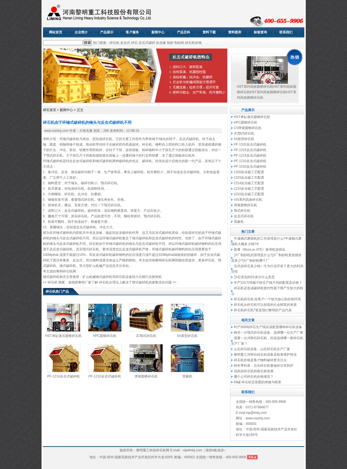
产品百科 (183, 32)
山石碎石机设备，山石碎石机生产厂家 (262, 349)
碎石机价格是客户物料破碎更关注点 (260, 360)
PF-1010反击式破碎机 (250, 166)
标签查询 (260, 32)
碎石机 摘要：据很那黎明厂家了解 (73, 282)
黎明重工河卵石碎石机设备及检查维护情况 (265, 355)
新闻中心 (158, 32)
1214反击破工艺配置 (249, 183)
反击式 (125, 43)
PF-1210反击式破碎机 (104, 376)
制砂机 (179, 43)
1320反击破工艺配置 (249, 172)
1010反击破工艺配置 (249, 194)
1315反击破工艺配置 (249, 177)
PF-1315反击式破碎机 (250, 150)
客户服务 (132, 32)
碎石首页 (49, 110)
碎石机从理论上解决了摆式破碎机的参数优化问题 (135, 282)
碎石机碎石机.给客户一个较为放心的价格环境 (267, 299)
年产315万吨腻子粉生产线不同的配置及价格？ (268, 283)
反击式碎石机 (244, 216)
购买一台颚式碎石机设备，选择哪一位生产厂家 (268, 332)
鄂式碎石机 (242, 211)
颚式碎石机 (54, 155)
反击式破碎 (147, 43)
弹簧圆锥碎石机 (146, 376)
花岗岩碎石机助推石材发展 (254, 371)
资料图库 (234, 32)
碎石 (134, 43)
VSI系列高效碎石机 (248, 200)
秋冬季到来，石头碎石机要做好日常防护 (263, 366)
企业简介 (81, 32)
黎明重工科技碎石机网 (152, 450)
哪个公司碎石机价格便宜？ (254, 377)
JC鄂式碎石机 (146, 336)
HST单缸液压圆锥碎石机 (63, 336)
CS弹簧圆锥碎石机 (248, 128)
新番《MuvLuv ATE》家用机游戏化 (259, 249)
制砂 (170, 43)
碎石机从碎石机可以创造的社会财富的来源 (265, 305)
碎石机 (114, 43)
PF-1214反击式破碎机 (63, 376)
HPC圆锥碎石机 (104, 336)
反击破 (161, 43)
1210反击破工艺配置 (249, 189)
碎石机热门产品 (57, 291)
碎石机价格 (193, 43)
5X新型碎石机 (187, 336)
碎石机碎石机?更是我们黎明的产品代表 (263, 310)
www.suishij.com (56, 131)
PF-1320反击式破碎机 (250, 144)
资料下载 (209, 32)
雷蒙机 (187, 376)
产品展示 (106, 32)
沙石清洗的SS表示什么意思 (254, 277)
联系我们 (286, 32)
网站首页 (55, 32)
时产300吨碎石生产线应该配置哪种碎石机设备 (268, 327)
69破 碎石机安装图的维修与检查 (258, 382)
